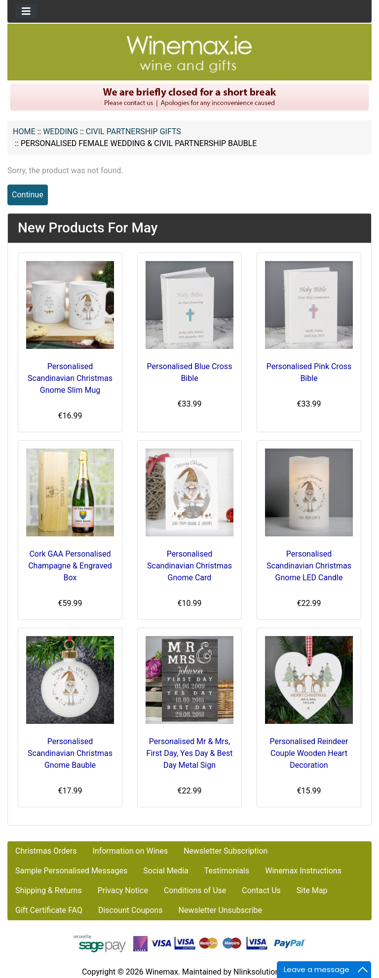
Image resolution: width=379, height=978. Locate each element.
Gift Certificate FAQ (48, 910)
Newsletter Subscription (225, 851)
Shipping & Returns (48, 890)
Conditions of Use (195, 890)
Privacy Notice (123, 890)
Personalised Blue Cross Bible (189, 372)
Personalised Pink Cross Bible (309, 372)
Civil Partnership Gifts (133, 131)
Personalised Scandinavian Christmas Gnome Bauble (70, 753)
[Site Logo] (189, 53)
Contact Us (261, 890)
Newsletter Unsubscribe (220, 910)
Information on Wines (130, 851)
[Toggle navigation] (26, 11)
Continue (27, 194)
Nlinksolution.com (265, 972)
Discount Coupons (130, 910)
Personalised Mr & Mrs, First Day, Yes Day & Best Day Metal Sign (190, 753)
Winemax (162, 972)
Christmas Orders (45, 851)
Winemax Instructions (303, 870)
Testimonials (226, 870)
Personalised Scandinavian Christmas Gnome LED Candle (308, 565)
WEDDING (60, 131)
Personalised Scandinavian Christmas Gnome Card (189, 565)
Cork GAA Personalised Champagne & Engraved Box (70, 565)
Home (24, 131)
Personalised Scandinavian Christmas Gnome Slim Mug (70, 378)
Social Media (166, 870)
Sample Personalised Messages (71, 870)
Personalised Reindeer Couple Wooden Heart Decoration (309, 753)
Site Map (312, 890)
